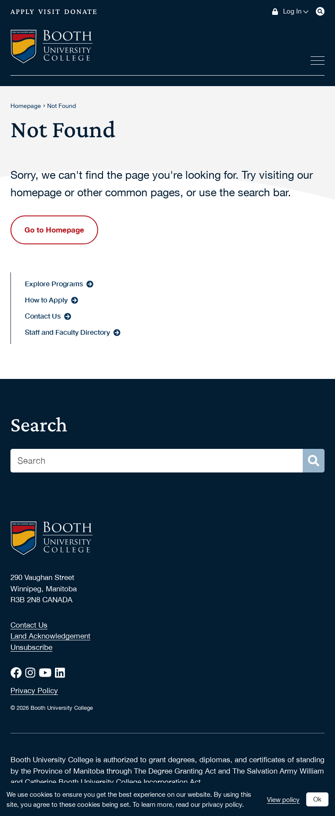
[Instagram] (32, 673)
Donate (81, 11)
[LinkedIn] (61, 673)
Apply (22, 11)
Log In (296, 11)
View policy (283, 799)
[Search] (320, 11)
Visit (49, 11)
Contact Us (29, 625)
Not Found (61, 105)
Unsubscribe (31, 647)
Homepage (25, 105)
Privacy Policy (34, 690)
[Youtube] (47, 673)
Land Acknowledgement (50, 636)
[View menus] (318, 59)
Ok (317, 799)
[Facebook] (17, 673)
